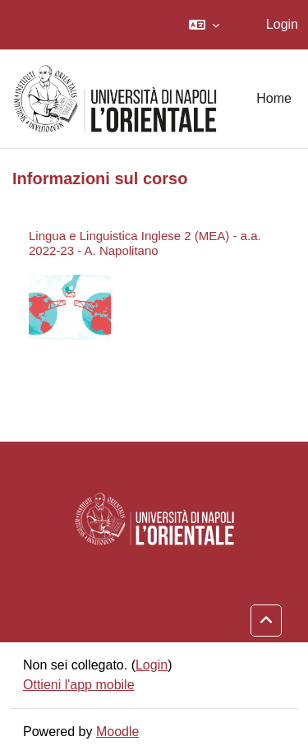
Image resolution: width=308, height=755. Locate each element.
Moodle (117, 732)
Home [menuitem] (274, 98)
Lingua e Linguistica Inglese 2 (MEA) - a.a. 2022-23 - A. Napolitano (145, 243)
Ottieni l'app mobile (79, 685)
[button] (204, 24)
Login (282, 24)
